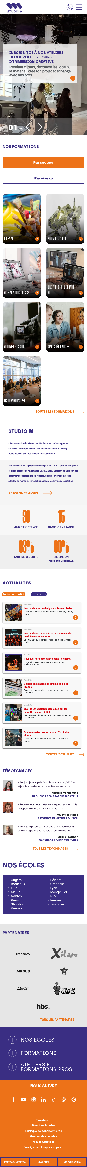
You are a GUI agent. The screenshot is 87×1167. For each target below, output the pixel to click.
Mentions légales (43, 1125)
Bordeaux (18, 884)
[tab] (43, 162)
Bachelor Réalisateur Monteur (55, 796)
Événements (39, 594)
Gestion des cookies (43, 1136)
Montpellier (58, 892)
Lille (14, 888)
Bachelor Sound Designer (58, 840)
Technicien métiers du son (58, 818)
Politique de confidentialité (43, 1131)
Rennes (55, 900)
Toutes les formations (60, 411)
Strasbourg (19, 904)
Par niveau (43, 178)
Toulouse (57, 904)
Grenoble (57, 884)
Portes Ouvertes (15, 1162)
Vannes (16, 908)
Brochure (43, 1162)
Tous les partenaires (62, 1019)
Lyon (53, 888)
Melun (15, 892)
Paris (15, 900)
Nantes (16, 896)
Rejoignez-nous (31, 493)
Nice (53, 896)
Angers (16, 880)
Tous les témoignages (55, 848)
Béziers (55, 880)
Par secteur (43, 162)
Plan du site (43, 1120)
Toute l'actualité (13, 594)
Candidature (72, 1162)
